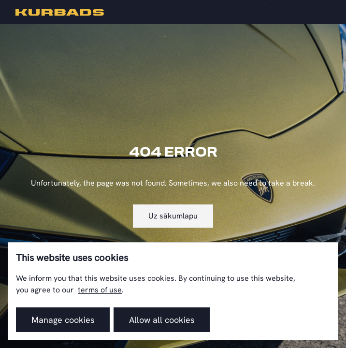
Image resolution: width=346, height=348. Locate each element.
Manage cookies (62, 319)
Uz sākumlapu (173, 216)
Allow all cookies (161, 319)
